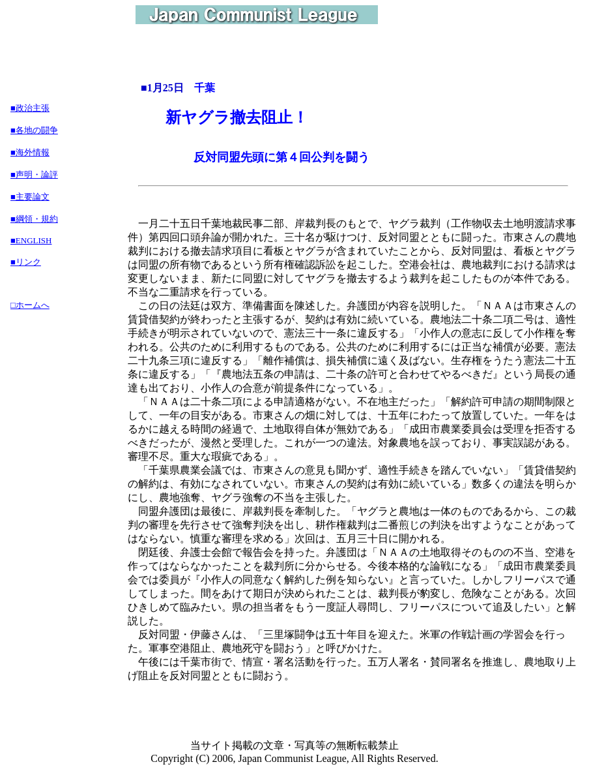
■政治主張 (30, 108)
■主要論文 (30, 197)
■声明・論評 (34, 174)
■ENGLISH (30, 240)
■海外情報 (30, 152)
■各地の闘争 (34, 130)
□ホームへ (30, 305)
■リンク (25, 262)
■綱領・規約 (34, 219)
